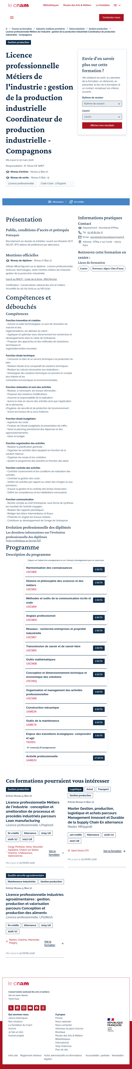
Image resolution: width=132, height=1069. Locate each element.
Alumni (12, 1028)
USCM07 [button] (31, 637)
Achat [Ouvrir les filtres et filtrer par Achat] (89, 789)
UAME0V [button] (31, 760)
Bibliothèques (62, 1039)
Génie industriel (77, 28)
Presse (59, 1018)
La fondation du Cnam (20, 1025)
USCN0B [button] (31, 698)
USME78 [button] (31, 724)
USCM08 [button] (31, 571)
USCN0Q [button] (31, 681)
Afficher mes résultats (102, 125)
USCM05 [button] (31, 650)
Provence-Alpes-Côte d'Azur (108, 268)
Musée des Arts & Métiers (69, 1035)
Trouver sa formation (22, 28)
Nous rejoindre (63, 1021)
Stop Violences (63, 1046)
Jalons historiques (18, 1018)
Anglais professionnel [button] (40, 615)
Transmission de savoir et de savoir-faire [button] (53, 646)
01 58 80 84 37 (95, 232)
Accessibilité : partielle (98, 1055)
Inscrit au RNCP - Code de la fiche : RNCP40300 (31, 279)
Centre (83, 268)
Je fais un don (15, 1032)
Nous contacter (63, 1025)
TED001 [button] (31, 742)
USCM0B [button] (31, 663)
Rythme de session (92, 97)
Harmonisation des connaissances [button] (49, 567)
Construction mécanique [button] (42, 707)
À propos (60, 1014)
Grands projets (16, 1035)
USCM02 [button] (31, 589)
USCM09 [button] (31, 606)
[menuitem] (50, 5)
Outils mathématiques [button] (40, 659)
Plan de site (61, 1049)
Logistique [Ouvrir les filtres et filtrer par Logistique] (75, 789)
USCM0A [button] (31, 619)
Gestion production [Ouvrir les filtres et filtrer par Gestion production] (18, 42)
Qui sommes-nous (18, 1014)
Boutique (60, 1032)
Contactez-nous (111, 17)
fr (6, 28)
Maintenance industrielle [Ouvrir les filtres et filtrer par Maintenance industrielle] (22, 881)
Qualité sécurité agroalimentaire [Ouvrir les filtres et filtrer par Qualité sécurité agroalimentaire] (26, 875)
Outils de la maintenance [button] (42, 720)
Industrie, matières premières (50, 28)
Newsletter (118, 1055)
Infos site (13, 1055)
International (62, 1042)
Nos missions (15, 1021)
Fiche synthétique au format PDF (23, 540)
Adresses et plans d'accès (69, 1028)
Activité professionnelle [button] (42, 756)
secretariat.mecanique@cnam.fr (107, 237)
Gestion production (98, 28)
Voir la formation (54, 853)
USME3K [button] (31, 711)
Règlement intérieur (31, 1055)
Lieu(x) (86, 110)
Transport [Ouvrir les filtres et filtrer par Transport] (103, 789)
